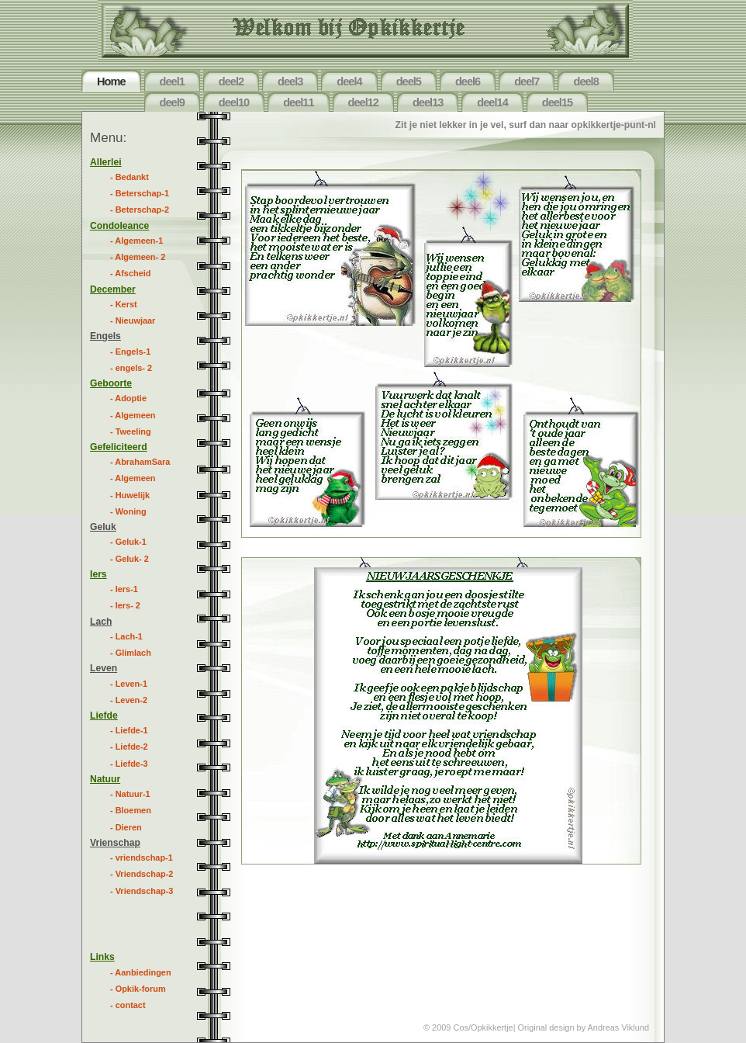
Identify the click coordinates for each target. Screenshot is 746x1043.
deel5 (408, 81)
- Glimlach (130, 652)
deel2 (231, 81)
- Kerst (123, 304)
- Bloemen (130, 810)
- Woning (128, 511)
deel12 (363, 102)
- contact (128, 1005)
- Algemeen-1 (136, 240)
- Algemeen (133, 415)
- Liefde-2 (129, 746)
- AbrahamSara (140, 461)
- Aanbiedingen (140, 972)
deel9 (172, 102)
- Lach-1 (126, 636)
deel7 (526, 81)
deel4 (349, 81)
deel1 (172, 81)
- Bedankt (129, 177)
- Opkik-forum (138, 988)
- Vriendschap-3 (141, 891)
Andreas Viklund (618, 1027)
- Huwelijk (130, 495)
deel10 (234, 102)
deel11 (298, 102)
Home (111, 81)
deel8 (585, 81)
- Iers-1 (124, 589)
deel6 (467, 81)
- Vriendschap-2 (141, 873)
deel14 (492, 102)
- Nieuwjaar (132, 320)
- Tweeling (130, 431)
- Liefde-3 (129, 763)
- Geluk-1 (128, 541)
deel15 (557, 102)
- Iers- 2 (125, 605)
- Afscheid (130, 273)
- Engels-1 (130, 351)
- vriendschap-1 (141, 857)
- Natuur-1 (130, 794)
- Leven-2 (128, 700)
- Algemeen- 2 (137, 257)
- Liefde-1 (129, 730)
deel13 (428, 102)
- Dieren (126, 827)
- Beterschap (139, 193)
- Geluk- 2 (129, 558)
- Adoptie (128, 398)
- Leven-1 (128, 683)
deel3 (290, 81)
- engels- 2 (131, 367)
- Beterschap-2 (139, 209)
